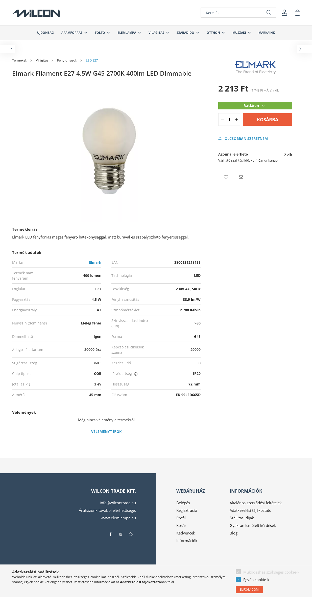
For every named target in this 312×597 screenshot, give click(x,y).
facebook (111, 534)
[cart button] (298, 13)
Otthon (214, 33)
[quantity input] (229, 119)
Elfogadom (249, 589)
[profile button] (284, 13)
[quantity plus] (236, 119)
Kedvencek (185, 533)
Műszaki (239, 33)
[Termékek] (20, 60)
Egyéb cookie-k (256, 579)
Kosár (181, 525)
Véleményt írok (106, 431)
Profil (181, 518)
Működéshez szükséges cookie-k (271, 572)
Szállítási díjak (242, 518)
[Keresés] (238, 13)
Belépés (183, 502)
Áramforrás (72, 33)
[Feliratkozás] (243, 138)
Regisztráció (186, 510)
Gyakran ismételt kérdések (253, 525)
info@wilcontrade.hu (118, 502)
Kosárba (267, 119)
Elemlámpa (127, 33)
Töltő (100, 33)
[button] (226, 177)
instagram (121, 534)
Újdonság (45, 33)
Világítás (157, 33)
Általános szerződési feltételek (256, 502)
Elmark (95, 262)
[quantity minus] (222, 119)
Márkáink (266, 33)
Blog (233, 533)
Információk (186, 540)
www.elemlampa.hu (118, 517)
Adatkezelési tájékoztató (250, 510)
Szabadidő (186, 33)
